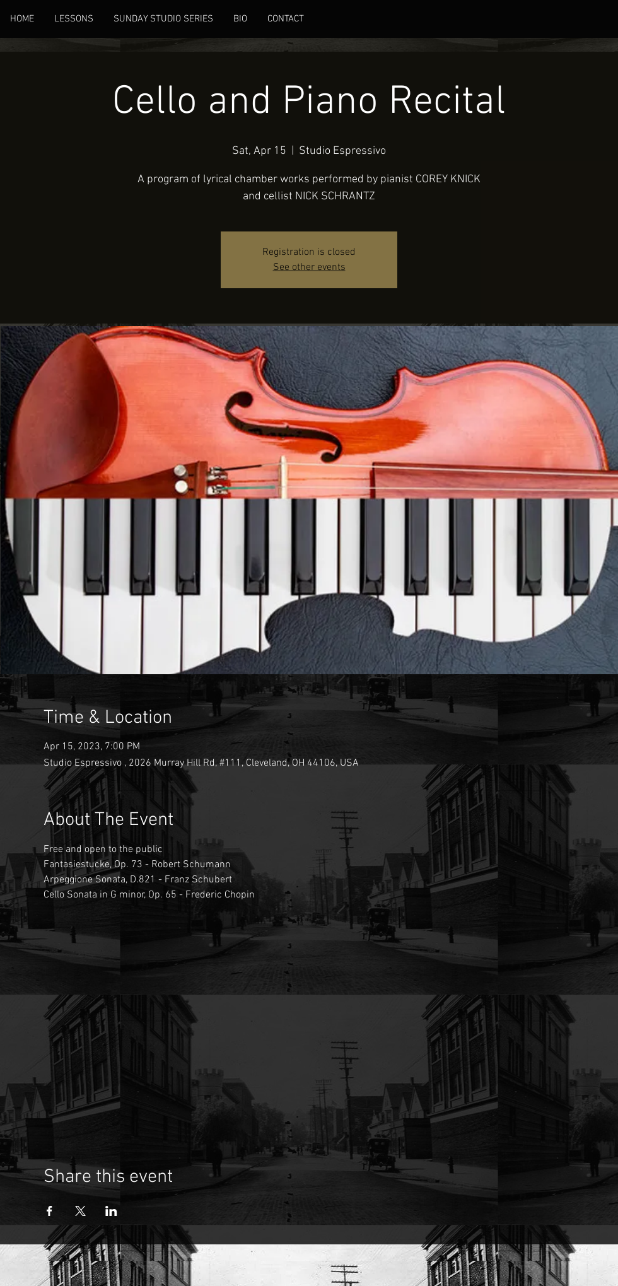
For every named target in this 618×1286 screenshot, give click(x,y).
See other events (309, 267)
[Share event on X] (80, 1211)
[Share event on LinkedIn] (111, 1211)
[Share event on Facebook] (49, 1211)
